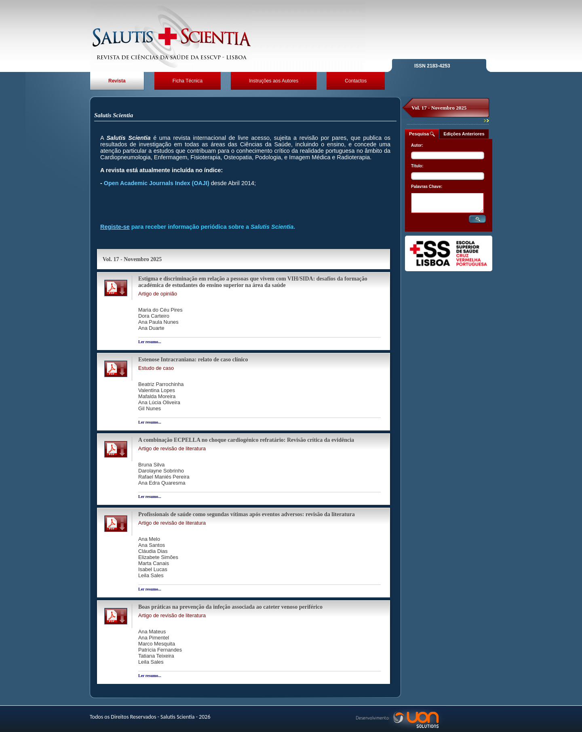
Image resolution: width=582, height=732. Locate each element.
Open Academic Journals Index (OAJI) (156, 183)
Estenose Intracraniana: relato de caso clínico (193, 360)
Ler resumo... (149, 342)
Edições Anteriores (464, 133)
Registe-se (115, 227)
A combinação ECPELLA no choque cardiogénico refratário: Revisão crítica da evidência (246, 440)
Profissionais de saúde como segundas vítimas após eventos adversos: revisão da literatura (246, 514)
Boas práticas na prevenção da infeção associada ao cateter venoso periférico (230, 607)
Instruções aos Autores (273, 81)
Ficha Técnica (187, 81)
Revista (117, 81)
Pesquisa (422, 134)
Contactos (356, 81)
